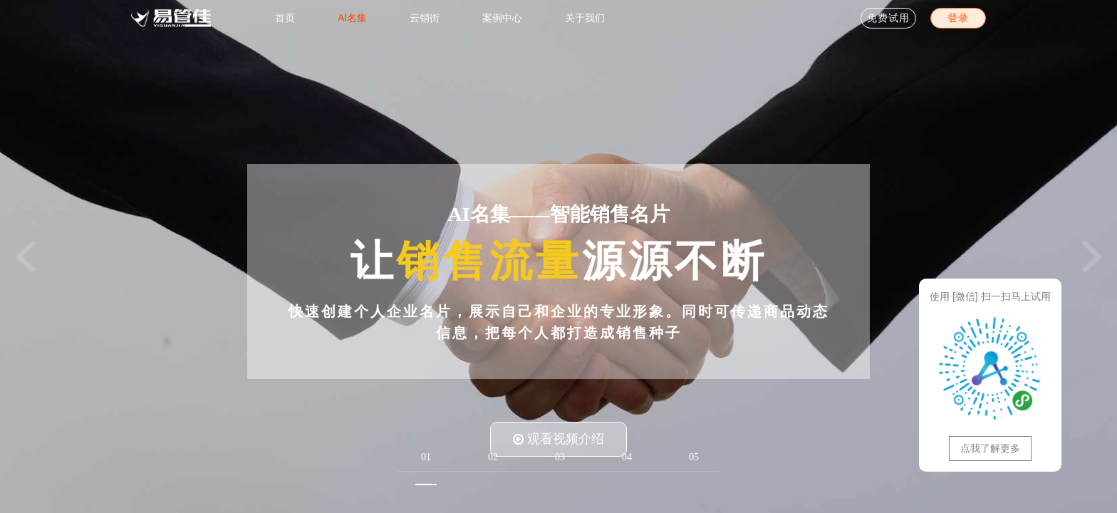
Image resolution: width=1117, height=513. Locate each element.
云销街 (425, 18)
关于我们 (585, 18)
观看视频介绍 (558, 439)
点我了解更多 (990, 448)
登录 (958, 18)
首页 (285, 18)
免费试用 (888, 18)
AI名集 (352, 18)
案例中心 (502, 18)
